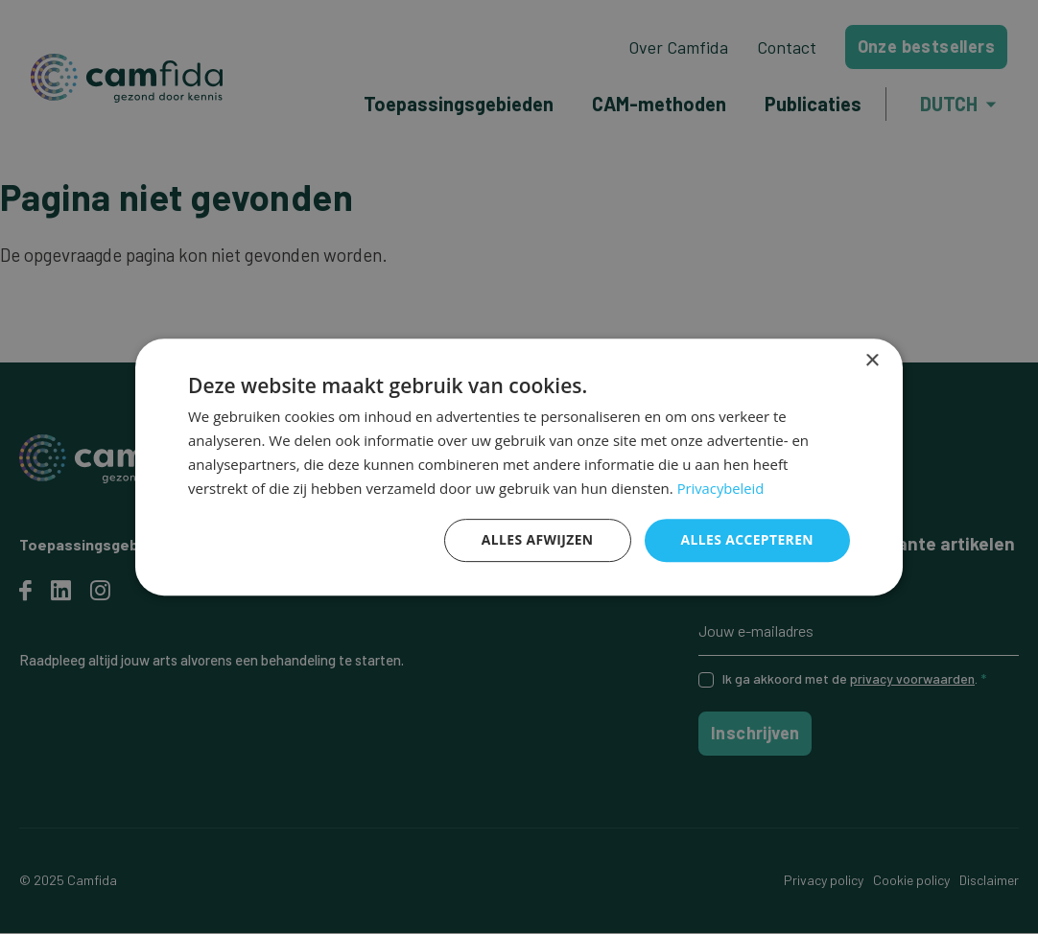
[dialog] (519, 467)
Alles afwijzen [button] (536, 539)
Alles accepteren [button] (746, 539)
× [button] (871, 361)
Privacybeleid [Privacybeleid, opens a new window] (721, 488)
